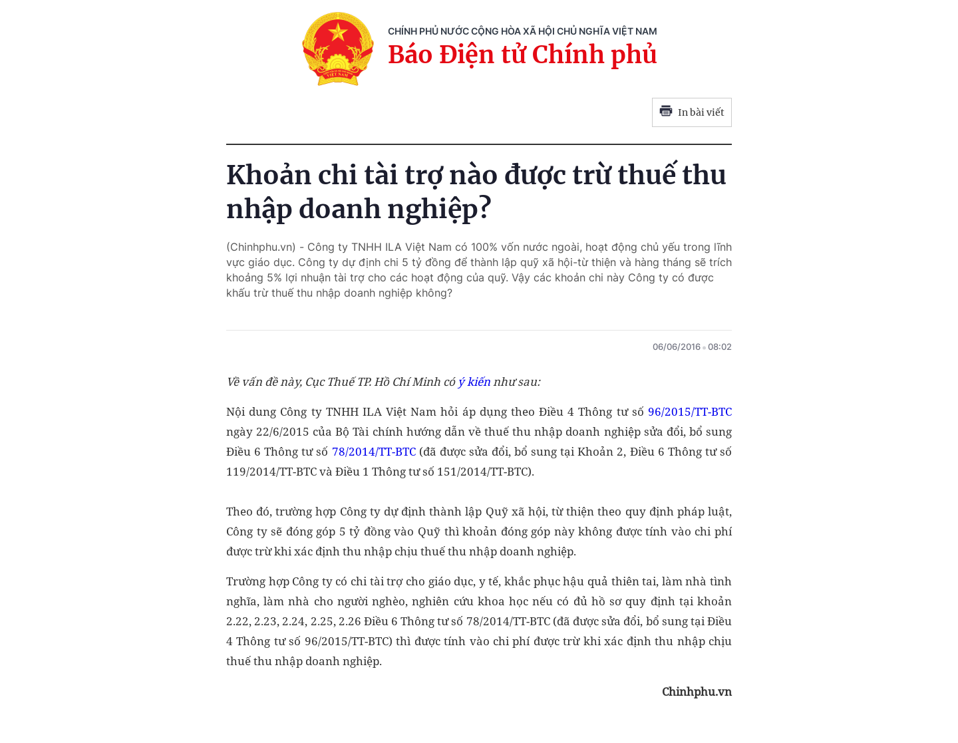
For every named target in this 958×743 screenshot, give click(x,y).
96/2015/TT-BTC (690, 411)
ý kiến (474, 381)
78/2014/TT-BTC (374, 451)
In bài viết (691, 112)
